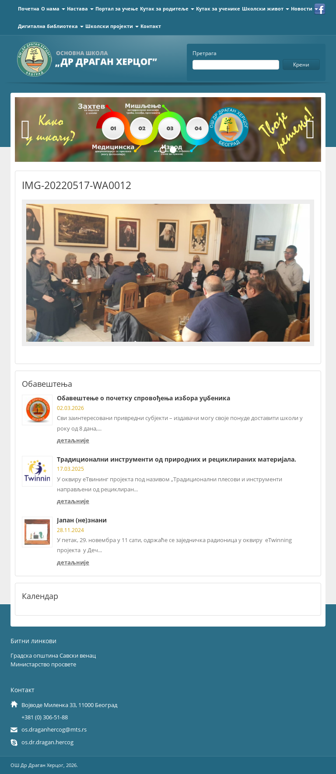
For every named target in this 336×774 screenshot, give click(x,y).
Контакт (150, 26)
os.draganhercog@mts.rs (54, 729)
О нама (53, 8)
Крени (301, 64)
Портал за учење (116, 8)
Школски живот (265, 8)
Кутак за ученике (218, 8)
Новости (304, 8)
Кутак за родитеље (167, 8)
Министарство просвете (43, 664)
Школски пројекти (112, 26)
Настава (80, 8)
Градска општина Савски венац (53, 655)
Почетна (28, 8)
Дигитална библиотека (51, 26)
